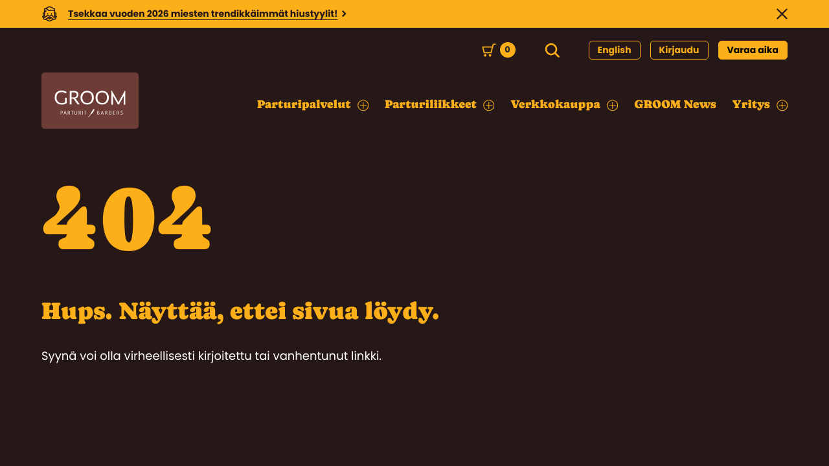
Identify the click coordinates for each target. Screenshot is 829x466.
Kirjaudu (679, 49)
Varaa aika (753, 49)
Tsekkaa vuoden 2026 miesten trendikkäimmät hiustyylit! (203, 13)
